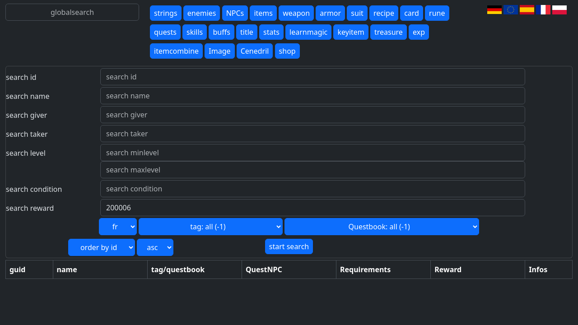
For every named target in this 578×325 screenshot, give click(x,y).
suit (357, 13)
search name (28, 96)
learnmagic (308, 32)
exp (419, 32)
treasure (388, 32)
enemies (201, 13)
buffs (221, 32)
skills (194, 32)
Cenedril (255, 51)
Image (219, 51)
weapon (296, 13)
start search (289, 246)
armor (330, 13)
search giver (26, 115)
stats (271, 32)
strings (165, 13)
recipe (383, 13)
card (411, 13)
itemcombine (176, 51)
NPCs (235, 13)
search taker (27, 134)
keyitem (350, 32)
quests (165, 32)
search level (26, 153)
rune (437, 13)
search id (21, 77)
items (263, 13)
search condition (34, 189)
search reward (30, 208)
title (246, 32)
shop (287, 51)
